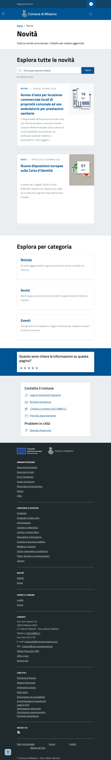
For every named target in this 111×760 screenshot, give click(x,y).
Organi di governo (25, 481)
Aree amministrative (27, 467)
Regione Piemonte (25, 4)
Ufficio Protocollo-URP (28, 651)
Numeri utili (22, 660)
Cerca (88, 70)
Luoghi (20, 600)
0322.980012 (33, 633)
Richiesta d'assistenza (28, 716)
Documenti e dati (25, 472)
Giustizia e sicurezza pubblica (31, 541)
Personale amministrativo (29, 486)
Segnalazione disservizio (29, 708)
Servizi (52, 744)
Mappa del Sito (37, 748)
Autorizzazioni (24, 522)
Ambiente (22, 513)
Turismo (20, 561)
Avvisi (24, 159)
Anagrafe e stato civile (28, 518)
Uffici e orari (23, 656)
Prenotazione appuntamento (31, 712)
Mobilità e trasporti (26, 546)
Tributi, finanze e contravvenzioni (33, 556)
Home (20, 26)
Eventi (20, 605)
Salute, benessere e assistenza (32, 551)
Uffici (19, 496)
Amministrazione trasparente (31, 701)
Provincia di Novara (26, 678)
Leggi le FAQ (23, 705)
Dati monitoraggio (26, 744)
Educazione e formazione (29, 537)
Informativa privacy (26, 687)
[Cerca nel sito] (89, 14)
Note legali (22, 692)
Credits (72, 744)
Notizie (24, 88)
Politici (20, 491)
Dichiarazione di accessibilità (31, 697)
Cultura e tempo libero (28, 532)
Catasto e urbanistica (27, 527)
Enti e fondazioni (25, 477)
